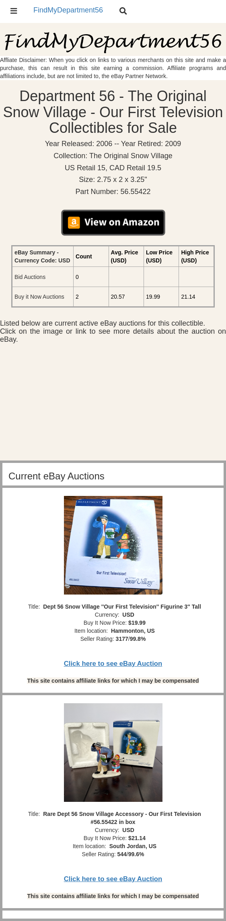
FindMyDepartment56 (68, 10)
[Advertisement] (113, 404)
